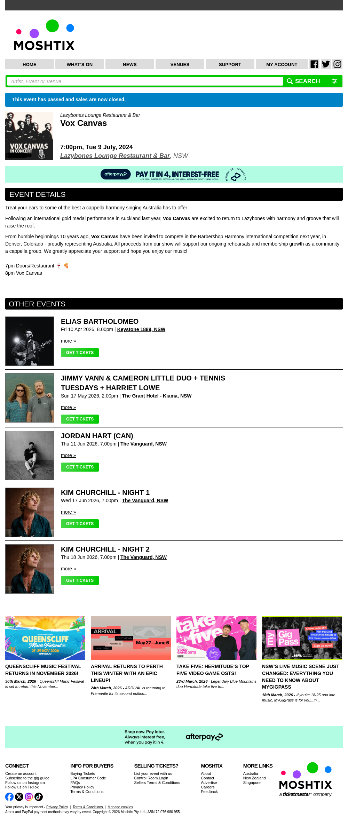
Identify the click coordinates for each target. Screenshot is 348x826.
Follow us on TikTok (22, 787)
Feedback (209, 791)
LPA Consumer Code (88, 778)
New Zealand (254, 778)
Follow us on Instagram (25, 782)
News (130, 64)
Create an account (21, 773)
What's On (80, 64)
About (206, 773)
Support (230, 64)
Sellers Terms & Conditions (157, 782)
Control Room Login (151, 778)
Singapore (252, 782)
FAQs (75, 782)
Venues (180, 64)
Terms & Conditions (86, 791)
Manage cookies (120, 807)
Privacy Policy (82, 787)
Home (30, 64)
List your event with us (153, 773)
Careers (207, 787)
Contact (207, 778)
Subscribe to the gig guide (27, 778)
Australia (250, 773)
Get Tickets (80, 352)
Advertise (209, 782)
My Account (281, 64)
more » (68, 341)
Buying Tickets (82, 773)
